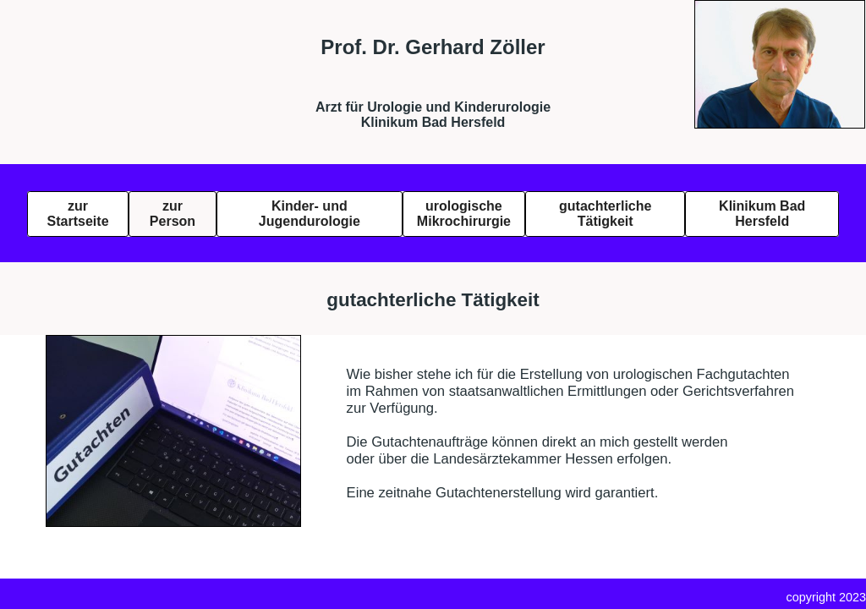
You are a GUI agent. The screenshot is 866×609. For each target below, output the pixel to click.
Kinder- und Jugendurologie (309, 213)
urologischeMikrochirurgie (464, 213)
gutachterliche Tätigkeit (605, 213)
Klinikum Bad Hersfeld (762, 213)
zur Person (172, 213)
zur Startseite (78, 213)
